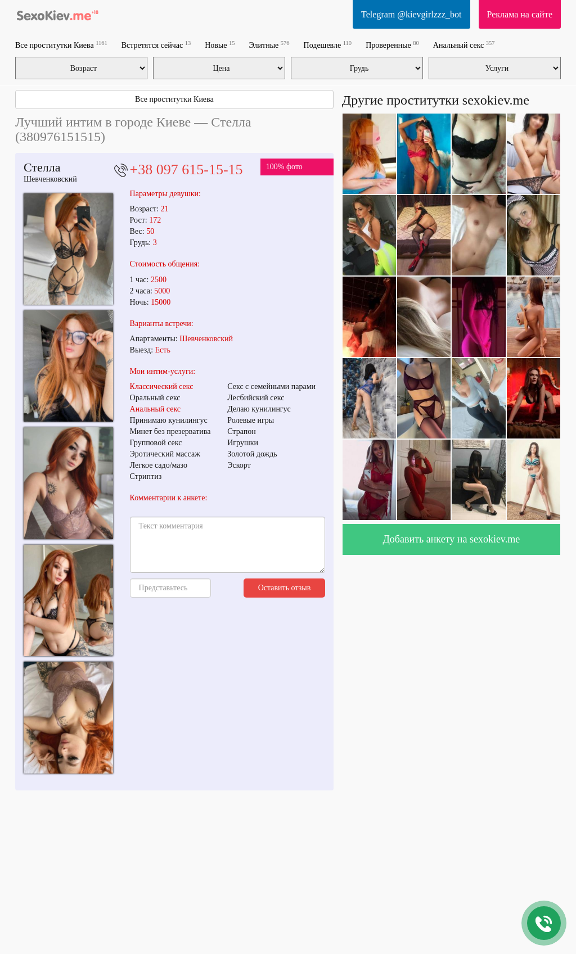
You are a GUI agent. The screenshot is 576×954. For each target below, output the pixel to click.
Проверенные (392, 44)
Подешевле (328, 44)
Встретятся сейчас (156, 44)
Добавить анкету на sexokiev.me (451, 539)
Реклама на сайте (519, 14)
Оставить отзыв (284, 588)
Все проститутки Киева (61, 44)
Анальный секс (464, 44)
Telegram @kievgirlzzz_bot (411, 14)
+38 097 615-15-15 (186, 169)
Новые (220, 44)
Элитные (269, 44)
